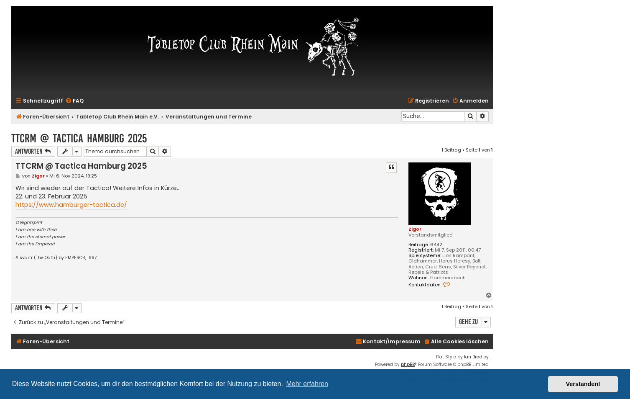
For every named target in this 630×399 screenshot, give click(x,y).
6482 (436, 244)
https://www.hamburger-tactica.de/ (71, 205)
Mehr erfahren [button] (307, 383)
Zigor (414, 229)
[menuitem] (74, 101)
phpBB (408, 364)
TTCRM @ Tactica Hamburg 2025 (79, 138)
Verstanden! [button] (583, 384)
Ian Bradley (476, 357)
